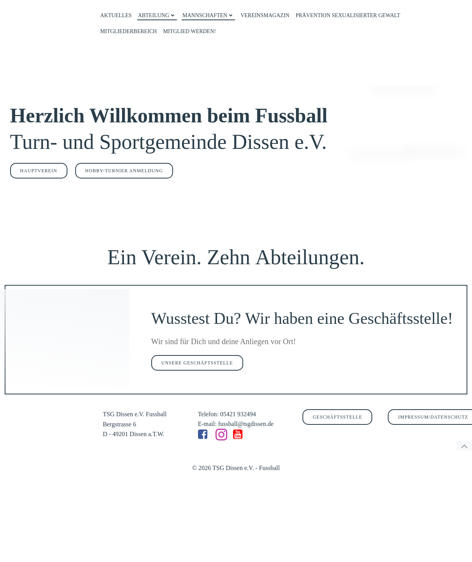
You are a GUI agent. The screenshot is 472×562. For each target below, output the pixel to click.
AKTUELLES (115, 14)
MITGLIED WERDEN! (188, 30)
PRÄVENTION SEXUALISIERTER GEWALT (346, 14)
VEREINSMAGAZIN (263, 14)
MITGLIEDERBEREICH (127, 30)
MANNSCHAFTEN (207, 14)
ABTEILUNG (156, 14)
